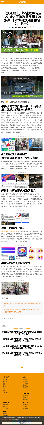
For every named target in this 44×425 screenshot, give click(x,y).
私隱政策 (5, 415)
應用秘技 (5, 406)
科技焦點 (6, 379)
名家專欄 (25, 410)
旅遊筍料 (25, 387)
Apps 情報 (5, 410)
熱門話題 (25, 389)
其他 (4, 413)
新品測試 (5, 408)
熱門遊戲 (25, 397)
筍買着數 (25, 385)
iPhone (5, 381)
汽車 (4, 392)
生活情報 (25, 383)
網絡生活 (26, 379)
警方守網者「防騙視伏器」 (9, 231)
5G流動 (5, 383)
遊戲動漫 (26, 395)
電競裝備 (25, 399)
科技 (4, 325)
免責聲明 (5, 417)
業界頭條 (25, 406)
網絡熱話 (25, 381)
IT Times (27, 404)
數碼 (4, 387)
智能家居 (5, 389)
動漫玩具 (25, 401)
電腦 (4, 385)
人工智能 (5, 394)
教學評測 (6, 404)
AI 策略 (25, 408)
